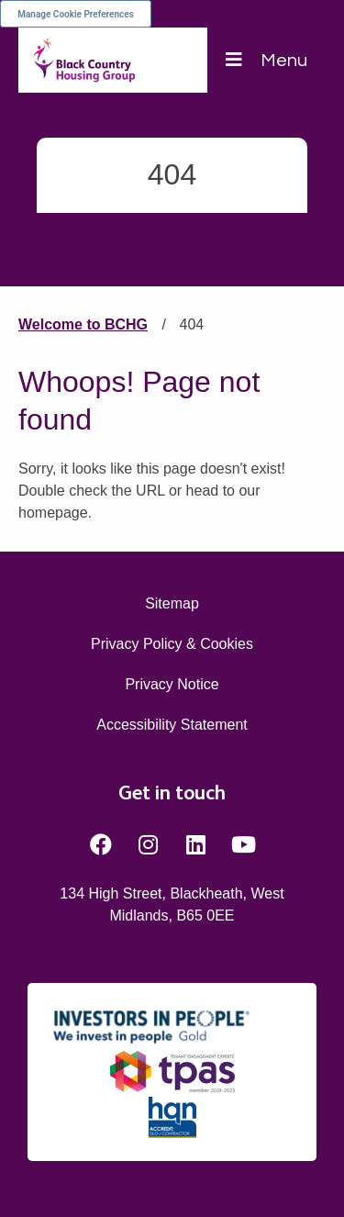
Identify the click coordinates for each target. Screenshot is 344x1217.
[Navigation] (266, 60)
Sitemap (172, 603)
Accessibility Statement (172, 724)
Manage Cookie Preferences (75, 14)
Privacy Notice (171, 684)
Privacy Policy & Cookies (172, 644)
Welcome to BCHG (83, 324)
